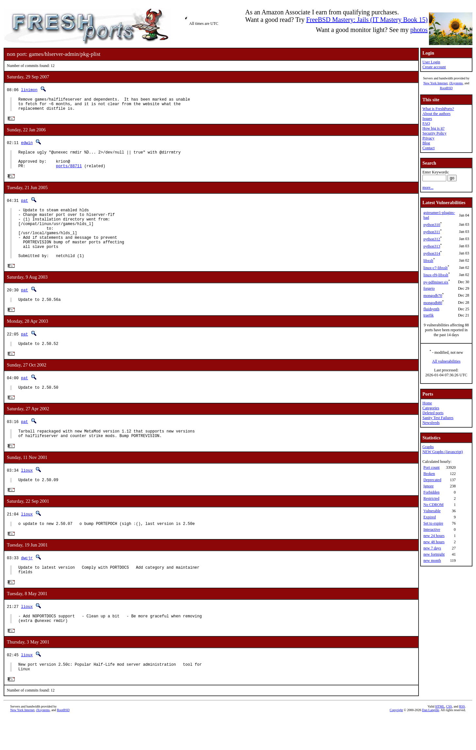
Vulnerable (432, 511)
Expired (429, 517)
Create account (434, 67)
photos (419, 29)
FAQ (426, 123)
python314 (431, 253)
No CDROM (433, 504)
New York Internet (435, 83)
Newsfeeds (431, 422)
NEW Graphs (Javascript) (442, 451)
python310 (431, 224)
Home (427, 403)
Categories (430, 408)
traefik (428, 315)
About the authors (436, 113)
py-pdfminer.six (435, 282)
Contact (428, 148)
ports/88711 (69, 173)
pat (24, 207)
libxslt (428, 260)
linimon (29, 89)
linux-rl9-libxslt (435, 275)
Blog (426, 143)
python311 (431, 232)
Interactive (431, 529)
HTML (439, 739)
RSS (462, 739)
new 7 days (432, 548)
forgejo (429, 288)
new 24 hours (434, 535)
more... (428, 187)
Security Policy (434, 133)
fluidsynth (431, 309)
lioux (27, 494)
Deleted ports (432, 413)
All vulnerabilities (446, 361)
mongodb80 (432, 303)
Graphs (428, 447)
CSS (449, 739)
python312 (431, 239)
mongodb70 (432, 295)
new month (432, 560)
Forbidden (431, 492)
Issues (427, 118)
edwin (27, 146)
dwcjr (27, 584)
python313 (431, 246)
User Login (431, 62)
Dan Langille (430, 742)
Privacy (428, 138)
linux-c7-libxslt (435, 268)
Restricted (431, 498)
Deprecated (432, 480)
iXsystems (456, 83)
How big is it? (433, 128)
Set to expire (433, 523)
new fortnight (434, 554)
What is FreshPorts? (438, 108)
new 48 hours (434, 542)
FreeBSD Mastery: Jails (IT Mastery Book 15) (367, 19)
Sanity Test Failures (437, 418)
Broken (429, 473)
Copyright (396, 742)
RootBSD (446, 88)
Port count (431, 467)
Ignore (428, 486)
